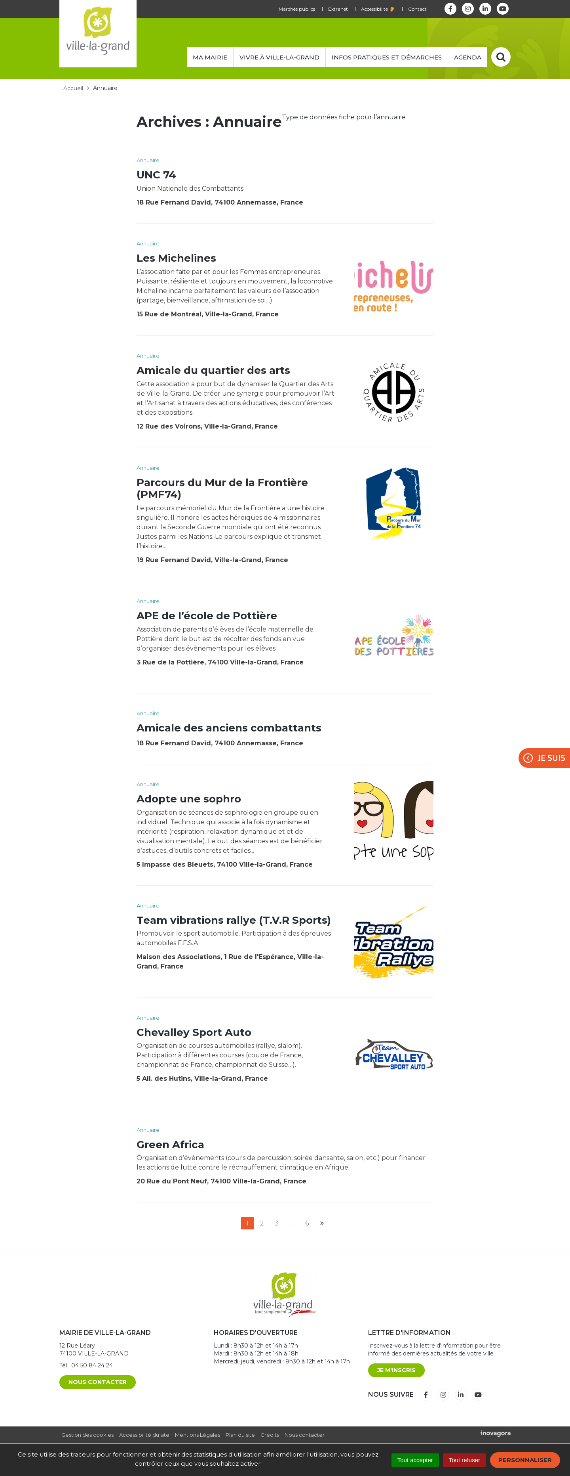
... (292, 1223)
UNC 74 (156, 174)
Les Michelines (176, 258)
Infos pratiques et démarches (387, 57)
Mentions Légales (197, 1435)
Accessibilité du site (144, 1435)
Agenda (467, 57)
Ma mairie (210, 57)
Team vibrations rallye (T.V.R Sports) (234, 920)
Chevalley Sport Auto (194, 1032)
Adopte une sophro (189, 799)
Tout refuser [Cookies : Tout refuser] (464, 1460)
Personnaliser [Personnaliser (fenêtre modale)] (525, 1460)
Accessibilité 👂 (378, 9)
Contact (417, 9)
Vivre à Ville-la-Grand (279, 57)
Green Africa (170, 1144)
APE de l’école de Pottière (207, 615)
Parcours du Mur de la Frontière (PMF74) (222, 488)
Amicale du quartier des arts (213, 370)
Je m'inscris (396, 1370)
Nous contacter (97, 1382)
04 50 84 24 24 (92, 1365)
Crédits (269, 1435)
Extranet (338, 9)
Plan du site (240, 1435)
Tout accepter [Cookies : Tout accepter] (415, 1460)
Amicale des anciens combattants (229, 728)
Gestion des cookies (87, 1435)
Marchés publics (297, 9)
